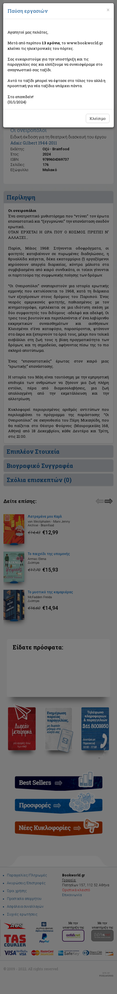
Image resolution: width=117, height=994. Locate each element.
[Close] (108, 10)
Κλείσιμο (98, 118)
